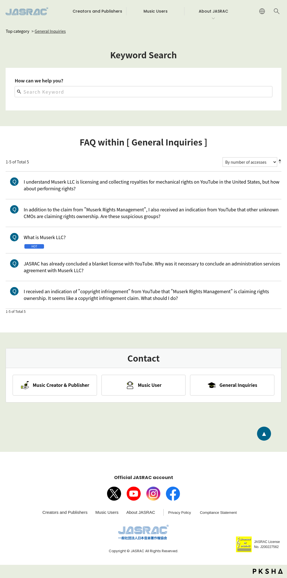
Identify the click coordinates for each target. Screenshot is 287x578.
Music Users (107, 512)
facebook (173, 494)
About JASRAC (140, 512)
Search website (276, 11)
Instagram (153, 494)
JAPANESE (262, 11)
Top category (17, 31)
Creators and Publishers (64, 512)
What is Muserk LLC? (45, 237)
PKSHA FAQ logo (268, 571)
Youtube (134, 494)
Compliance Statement (218, 512)
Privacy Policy (179, 512)
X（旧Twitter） (114, 494)
